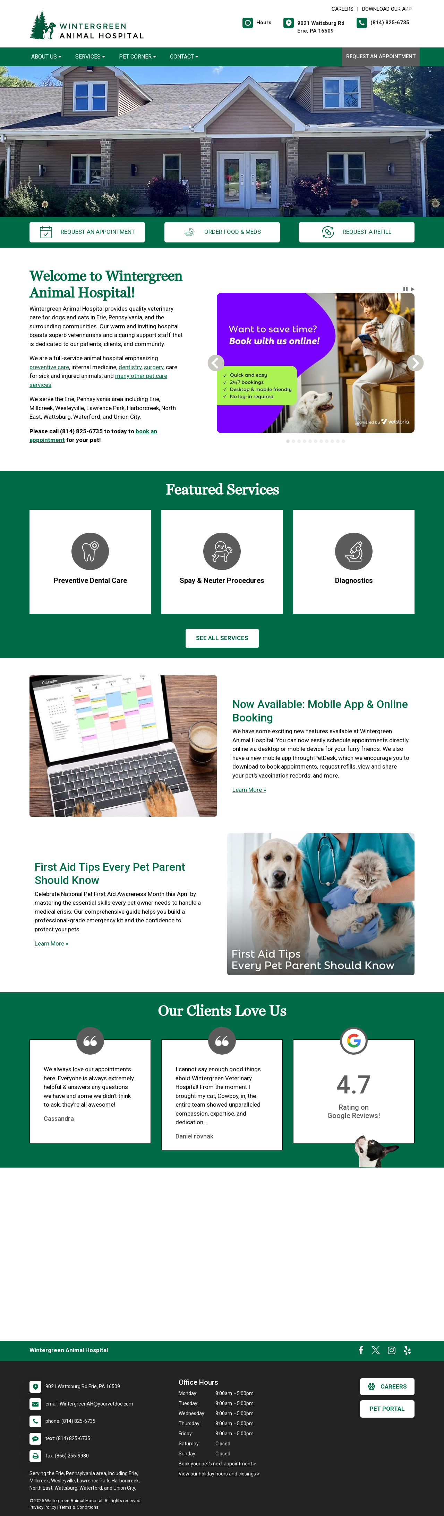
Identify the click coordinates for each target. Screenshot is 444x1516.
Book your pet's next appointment (215, 1463)
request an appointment (87, 232)
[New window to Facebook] (361, 1352)
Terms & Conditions (79, 1507)
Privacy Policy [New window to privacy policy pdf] (42, 1507)
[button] (405, 289)
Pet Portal (387, 1408)
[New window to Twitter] (375, 1352)
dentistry (130, 367)
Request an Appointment (381, 56)
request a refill (357, 232)
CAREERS (342, 9)
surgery (153, 367)
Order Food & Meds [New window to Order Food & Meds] (222, 232)
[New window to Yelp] (407, 1352)
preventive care (49, 367)
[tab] (288, 441)
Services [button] (90, 56)
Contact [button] (184, 56)
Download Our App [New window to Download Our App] (387, 9)
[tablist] (316, 441)
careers (387, 1386)
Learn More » (249, 789)
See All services (222, 638)
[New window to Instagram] (391, 1352)
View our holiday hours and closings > (219, 1474)
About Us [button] (46, 56)
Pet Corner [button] (137, 56)
